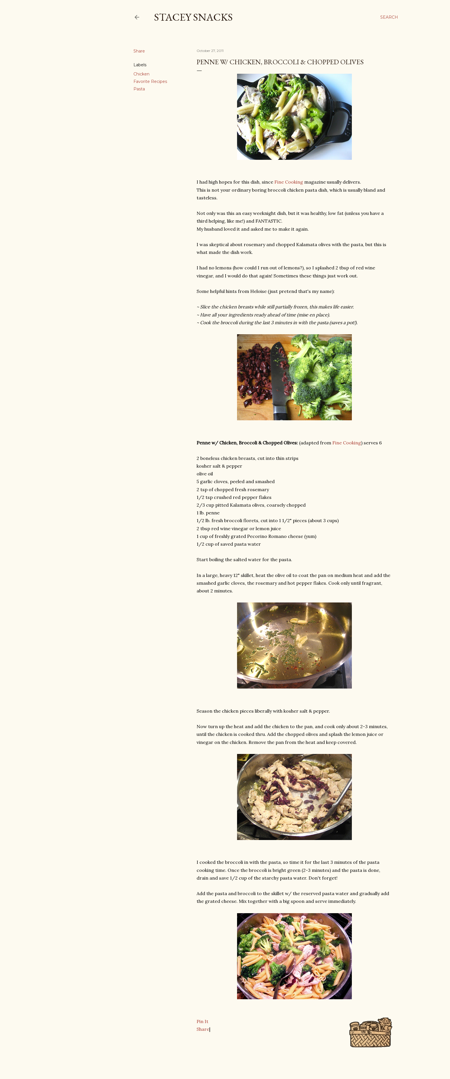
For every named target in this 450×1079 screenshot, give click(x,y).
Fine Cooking (288, 182)
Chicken (141, 74)
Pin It (202, 1021)
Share (203, 1029)
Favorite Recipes (150, 81)
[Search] (389, 17)
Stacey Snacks (193, 17)
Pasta (139, 89)
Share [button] (139, 51)
